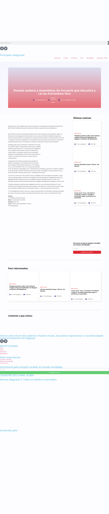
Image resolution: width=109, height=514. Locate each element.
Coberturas (57, 58)
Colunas (65, 58)
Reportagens (90, 58)
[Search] (108, 43)
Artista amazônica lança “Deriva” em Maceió (86, 165)
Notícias (53, 102)
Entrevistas (74, 58)
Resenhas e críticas (102, 58)
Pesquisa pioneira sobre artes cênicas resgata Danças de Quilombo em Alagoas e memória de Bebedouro (87, 137)
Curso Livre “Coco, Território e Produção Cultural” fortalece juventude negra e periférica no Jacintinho (85, 195)
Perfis (82, 58)
